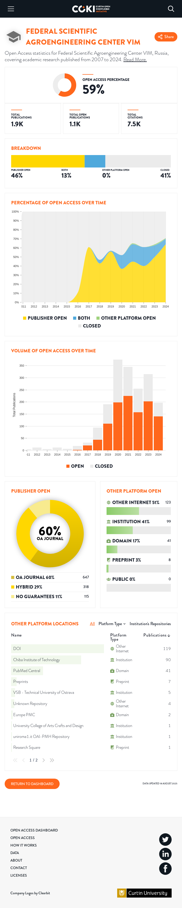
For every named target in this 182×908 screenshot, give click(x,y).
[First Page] (15, 760)
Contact (18, 867)
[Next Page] (43, 760)
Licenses (18, 875)
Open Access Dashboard (34, 830)
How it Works (23, 845)
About (16, 860)
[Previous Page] (23, 760)
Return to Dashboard (32, 783)
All (92, 624)
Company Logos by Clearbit (30, 893)
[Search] (171, 9)
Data (14, 852)
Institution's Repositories (150, 624)
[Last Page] (52, 760)
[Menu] (11, 9)
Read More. (135, 59)
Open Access (22, 837)
